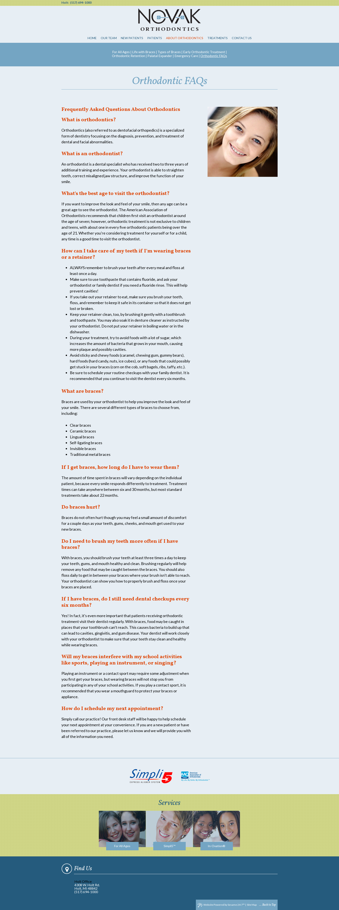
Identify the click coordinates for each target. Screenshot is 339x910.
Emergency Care (186, 56)
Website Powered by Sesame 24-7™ (221, 905)
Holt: (65, 2)
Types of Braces (169, 52)
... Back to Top (267, 905)
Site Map (252, 904)
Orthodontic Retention (128, 56)
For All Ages (121, 52)
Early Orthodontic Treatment (204, 52)
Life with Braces (143, 52)
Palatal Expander (159, 56)
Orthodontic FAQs (213, 56)
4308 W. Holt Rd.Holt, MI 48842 (87, 886)
